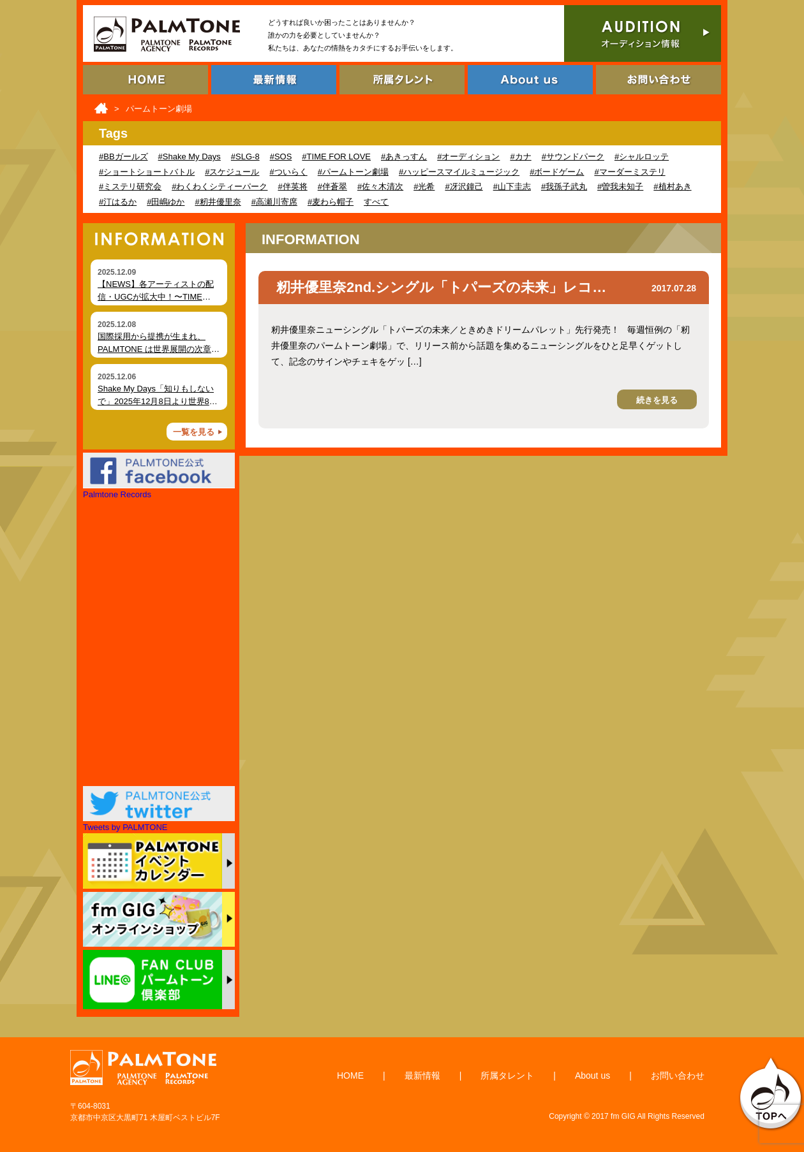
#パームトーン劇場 (353, 172)
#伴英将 (292, 186)
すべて (376, 202)
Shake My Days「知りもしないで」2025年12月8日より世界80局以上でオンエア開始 (156, 401)
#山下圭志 (512, 186)
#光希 (424, 186)
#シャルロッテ (641, 156)
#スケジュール (232, 172)
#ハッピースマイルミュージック (459, 172)
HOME (350, 1075)
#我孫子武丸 (564, 186)
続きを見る (657, 400)
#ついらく (288, 172)
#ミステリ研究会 (130, 186)
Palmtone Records (117, 494)
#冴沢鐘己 (463, 186)
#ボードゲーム (557, 172)
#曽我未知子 (620, 186)
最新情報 (422, 1075)
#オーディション (468, 156)
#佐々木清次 (380, 186)
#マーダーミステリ (629, 172)
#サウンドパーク (573, 156)
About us (592, 1075)
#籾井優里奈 (218, 202)
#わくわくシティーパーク (219, 186)
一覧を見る (193, 432)
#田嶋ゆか (165, 202)
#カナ (520, 156)
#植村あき (672, 186)
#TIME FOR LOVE (336, 156)
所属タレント (507, 1075)
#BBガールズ (123, 156)
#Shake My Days (189, 156)
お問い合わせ (677, 1075)
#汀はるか (118, 202)
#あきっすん (404, 156)
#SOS (281, 156)
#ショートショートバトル (147, 172)
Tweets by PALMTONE (125, 827)
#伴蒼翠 (332, 186)
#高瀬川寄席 (274, 202)
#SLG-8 (245, 156)
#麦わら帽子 (331, 202)
